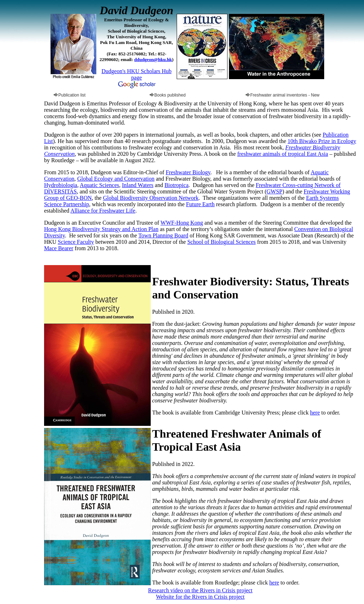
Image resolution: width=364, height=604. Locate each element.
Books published (168, 95)
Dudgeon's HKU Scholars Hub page (137, 74)
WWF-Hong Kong (182, 223)
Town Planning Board (163, 235)
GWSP (274, 191)
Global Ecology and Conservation (115, 179)
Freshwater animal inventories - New (283, 95)
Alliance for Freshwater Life (102, 211)
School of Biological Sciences (221, 242)
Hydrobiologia (60, 185)
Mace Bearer (58, 248)
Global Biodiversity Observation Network (151, 198)
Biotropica (177, 185)
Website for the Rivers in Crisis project (200, 597)
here (315, 413)
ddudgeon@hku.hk (153, 59)
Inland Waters (138, 185)
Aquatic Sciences (99, 185)
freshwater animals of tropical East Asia (282, 154)
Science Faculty (76, 242)
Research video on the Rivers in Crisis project (200, 590)
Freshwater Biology (188, 172)
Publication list (70, 95)
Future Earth (200, 204)
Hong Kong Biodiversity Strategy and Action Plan (101, 229)
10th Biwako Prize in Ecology (322, 141)
